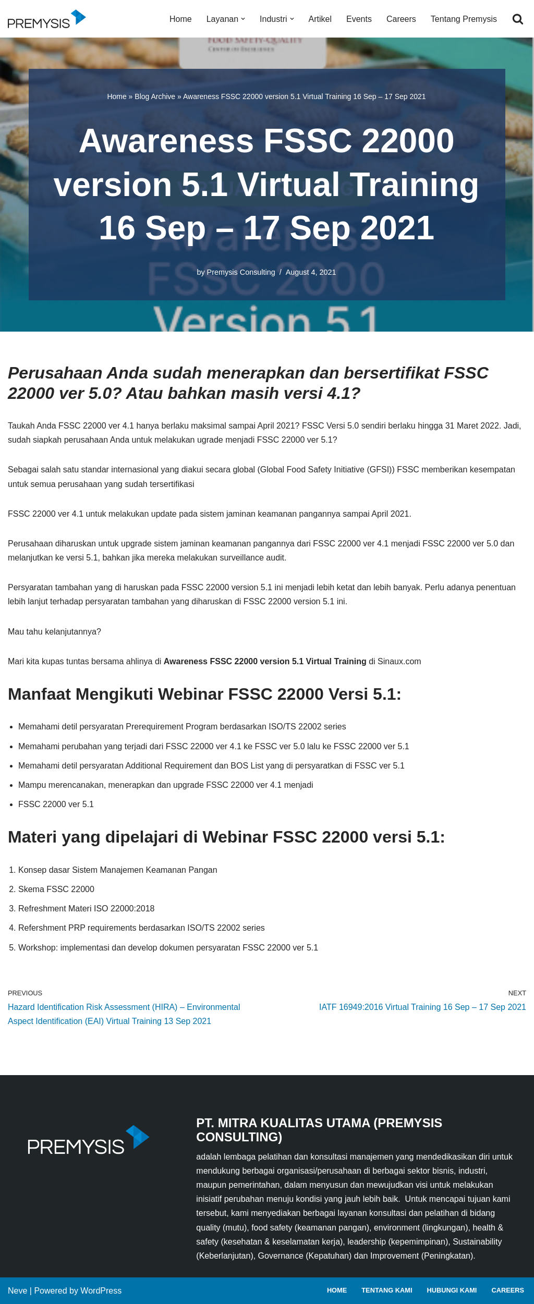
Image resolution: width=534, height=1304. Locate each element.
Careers (401, 19)
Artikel (320, 19)
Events (359, 19)
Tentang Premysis (464, 19)
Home (180, 19)
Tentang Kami (386, 1290)
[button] (243, 19)
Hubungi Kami (452, 1290)
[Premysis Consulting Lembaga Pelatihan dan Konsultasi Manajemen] (49, 18)
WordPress (101, 1290)
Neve (17, 1290)
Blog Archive (155, 96)
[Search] (518, 19)
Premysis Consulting (241, 272)
